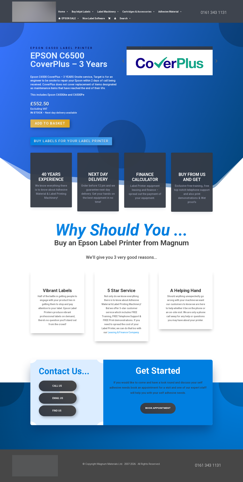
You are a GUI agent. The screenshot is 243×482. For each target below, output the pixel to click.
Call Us (57, 385)
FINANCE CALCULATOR (145, 177)
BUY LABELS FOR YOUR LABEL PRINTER (71, 141)
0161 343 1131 (214, 12)
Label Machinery (108, 11)
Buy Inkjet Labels (83, 11)
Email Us (57, 398)
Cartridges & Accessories (138, 11)
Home (63, 11)
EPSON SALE (70, 18)
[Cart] (109, 18)
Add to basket (50, 123)
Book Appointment (158, 408)
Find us (56, 410)
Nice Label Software (94, 18)
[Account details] (115, 18)
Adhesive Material (170, 11)
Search (125, 18)
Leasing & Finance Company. (123, 332)
